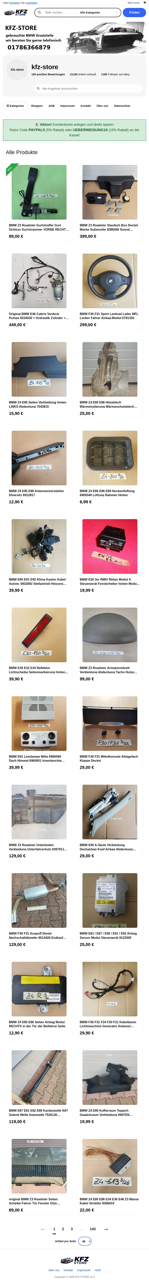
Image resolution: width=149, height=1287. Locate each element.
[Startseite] (74, 1260)
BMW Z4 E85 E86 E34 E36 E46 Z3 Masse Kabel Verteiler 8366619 (109, 1201)
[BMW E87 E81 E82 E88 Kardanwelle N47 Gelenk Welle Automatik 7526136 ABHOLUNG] (39, 1078)
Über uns (102, 105)
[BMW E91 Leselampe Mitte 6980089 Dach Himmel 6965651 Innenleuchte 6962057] (39, 724)
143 (93, 1229)
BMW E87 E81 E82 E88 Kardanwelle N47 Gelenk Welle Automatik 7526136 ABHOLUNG (38, 1112)
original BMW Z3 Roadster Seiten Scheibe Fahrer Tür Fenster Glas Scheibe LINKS (33, 1201)
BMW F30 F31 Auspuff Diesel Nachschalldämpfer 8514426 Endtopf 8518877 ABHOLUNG (36, 935)
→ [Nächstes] (105, 1229)
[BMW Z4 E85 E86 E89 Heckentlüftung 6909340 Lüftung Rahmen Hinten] (110, 458)
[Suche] (58, 12)
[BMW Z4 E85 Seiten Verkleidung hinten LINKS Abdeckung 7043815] (39, 369)
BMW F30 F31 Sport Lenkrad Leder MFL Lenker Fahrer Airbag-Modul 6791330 (109, 315)
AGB (52, 105)
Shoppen (37, 105)
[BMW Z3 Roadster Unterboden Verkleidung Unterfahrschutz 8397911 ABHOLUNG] (39, 812)
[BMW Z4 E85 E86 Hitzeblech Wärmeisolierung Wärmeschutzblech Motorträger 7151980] (110, 369)
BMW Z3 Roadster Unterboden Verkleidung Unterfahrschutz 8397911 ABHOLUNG (36, 846)
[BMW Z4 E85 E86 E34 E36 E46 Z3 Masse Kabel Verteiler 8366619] (110, 1166)
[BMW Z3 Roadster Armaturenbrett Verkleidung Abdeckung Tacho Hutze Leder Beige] (110, 635)
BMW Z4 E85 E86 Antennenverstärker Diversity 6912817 (36, 492)
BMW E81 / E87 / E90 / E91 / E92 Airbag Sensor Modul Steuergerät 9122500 (108, 935)
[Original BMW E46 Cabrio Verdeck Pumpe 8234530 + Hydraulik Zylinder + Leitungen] (39, 281)
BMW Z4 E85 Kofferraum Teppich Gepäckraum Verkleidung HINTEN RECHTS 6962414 (104, 1112)
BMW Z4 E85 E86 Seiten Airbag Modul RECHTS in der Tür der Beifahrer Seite (37, 1023)
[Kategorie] (99, 12)
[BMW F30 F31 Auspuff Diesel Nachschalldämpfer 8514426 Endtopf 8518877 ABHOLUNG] (39, 901)
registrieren (31, 3)
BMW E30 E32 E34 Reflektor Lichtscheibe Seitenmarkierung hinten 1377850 (37, 669)
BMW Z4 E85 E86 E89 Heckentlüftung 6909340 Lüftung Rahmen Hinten (107, 492)
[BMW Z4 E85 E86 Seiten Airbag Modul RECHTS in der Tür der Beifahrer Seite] (39, 989)
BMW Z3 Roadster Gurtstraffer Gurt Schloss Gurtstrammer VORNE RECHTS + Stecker (38, 227)
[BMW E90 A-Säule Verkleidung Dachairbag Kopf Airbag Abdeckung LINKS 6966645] (110, 812)
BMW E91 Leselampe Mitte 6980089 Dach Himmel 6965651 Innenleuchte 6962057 (35, 758)
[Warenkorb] (144, 3)
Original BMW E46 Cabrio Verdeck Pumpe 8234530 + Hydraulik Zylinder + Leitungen (37, 315)
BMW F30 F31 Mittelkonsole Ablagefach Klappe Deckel (109, 758)
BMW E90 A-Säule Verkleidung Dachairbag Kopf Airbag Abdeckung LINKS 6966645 (106, 846)
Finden (134, 12)
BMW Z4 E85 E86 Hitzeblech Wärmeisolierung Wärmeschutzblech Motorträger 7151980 (107, 404)
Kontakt (86, 105)
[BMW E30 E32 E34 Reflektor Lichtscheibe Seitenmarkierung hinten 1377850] (39, 635)
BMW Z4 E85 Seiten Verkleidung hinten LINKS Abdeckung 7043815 (37, 404)
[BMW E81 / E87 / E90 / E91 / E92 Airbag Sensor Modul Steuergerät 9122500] (110, 901)
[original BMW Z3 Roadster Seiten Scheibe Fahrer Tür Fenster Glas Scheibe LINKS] (39, 1166)
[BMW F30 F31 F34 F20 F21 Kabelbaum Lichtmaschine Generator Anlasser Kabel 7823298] (110, 989)
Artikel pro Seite (65, 1241)
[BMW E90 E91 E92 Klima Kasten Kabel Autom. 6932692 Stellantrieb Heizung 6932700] (39, 547)
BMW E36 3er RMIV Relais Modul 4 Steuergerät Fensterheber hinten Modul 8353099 (109, 581)
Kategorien (15, 105)
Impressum (67, 105)
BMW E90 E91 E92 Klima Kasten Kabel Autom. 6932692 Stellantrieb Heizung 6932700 (37, 581)
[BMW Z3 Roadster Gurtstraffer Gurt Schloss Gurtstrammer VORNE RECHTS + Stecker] (39, 192)
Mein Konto (134, 3)
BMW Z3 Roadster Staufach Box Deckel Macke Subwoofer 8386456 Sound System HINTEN (109, 227)
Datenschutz (122, 105)
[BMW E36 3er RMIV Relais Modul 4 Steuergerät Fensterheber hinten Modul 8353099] (110, 547)
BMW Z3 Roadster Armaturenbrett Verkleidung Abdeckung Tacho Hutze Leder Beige (107, 669)
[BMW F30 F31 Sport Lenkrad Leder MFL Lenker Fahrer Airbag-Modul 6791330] (110, 281)
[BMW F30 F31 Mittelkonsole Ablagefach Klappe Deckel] (110, 724)
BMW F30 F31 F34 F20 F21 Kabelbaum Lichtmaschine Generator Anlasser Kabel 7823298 (108, 1023)
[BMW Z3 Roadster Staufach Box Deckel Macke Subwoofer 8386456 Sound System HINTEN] (110, 192)
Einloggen (15, 3)
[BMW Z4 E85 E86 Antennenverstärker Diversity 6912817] (39, 458)
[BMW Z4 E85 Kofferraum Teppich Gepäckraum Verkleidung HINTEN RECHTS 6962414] (110, 1078)
